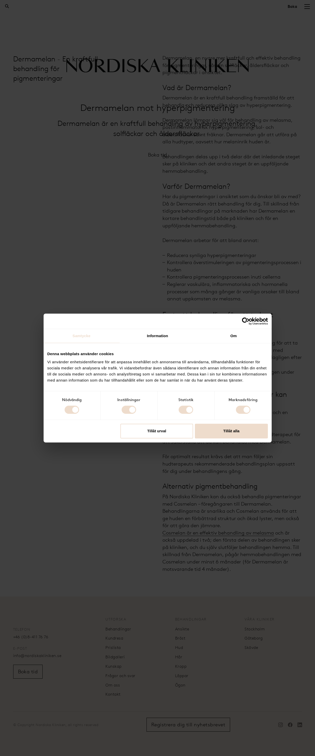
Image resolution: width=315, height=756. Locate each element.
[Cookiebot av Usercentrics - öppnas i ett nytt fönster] (246, 321)
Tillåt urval (156, 431)
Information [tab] (157, 336)
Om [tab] (233, 336)
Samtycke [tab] (81, 336)
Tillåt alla (231, 431)
